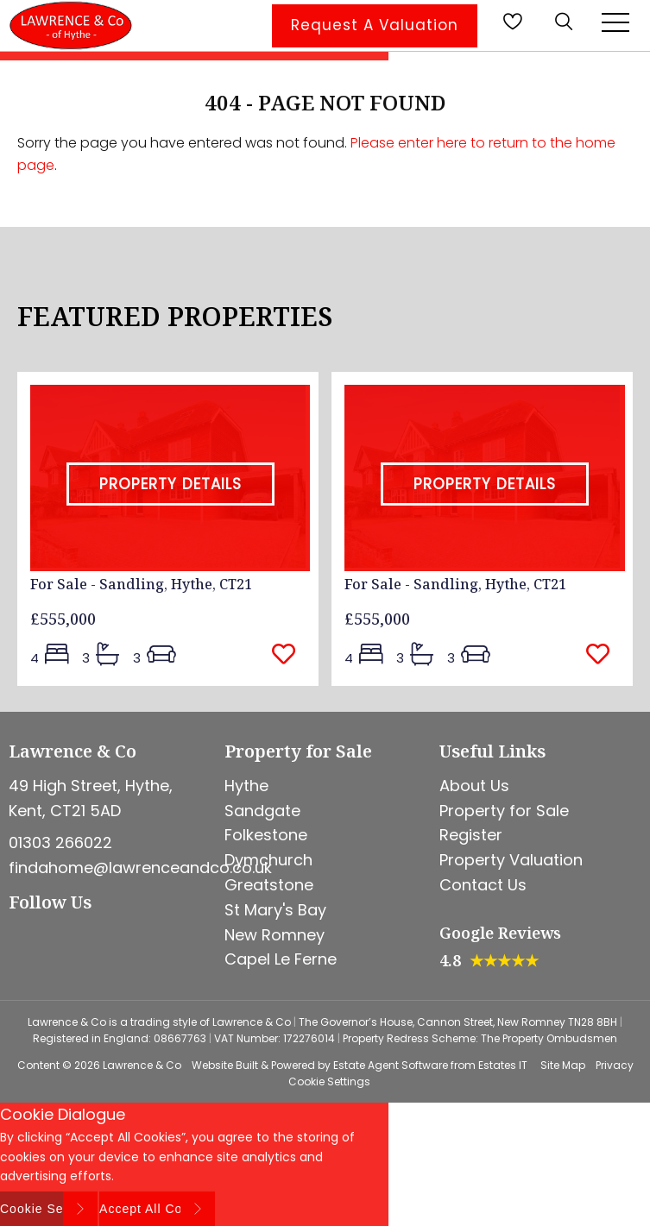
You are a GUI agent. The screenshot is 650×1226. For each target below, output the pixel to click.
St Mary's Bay (275, 910)
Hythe (246, 785)
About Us (474, 785)
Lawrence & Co (142, 1065)
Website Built (225, 1065)
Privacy (615, 1065)
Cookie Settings (329, 1081)
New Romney (274, 935)
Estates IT (502, 1065)
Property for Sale (504, 810)
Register (470, 835)
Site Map (562, 1065)
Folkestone (265, 835)
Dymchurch (268, 860)
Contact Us (483, 885)
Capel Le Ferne (280, 959)
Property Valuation (511, 860)
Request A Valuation (374, 25)
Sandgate (262, 810)
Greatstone (268, 885)
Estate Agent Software (390, 1065)
